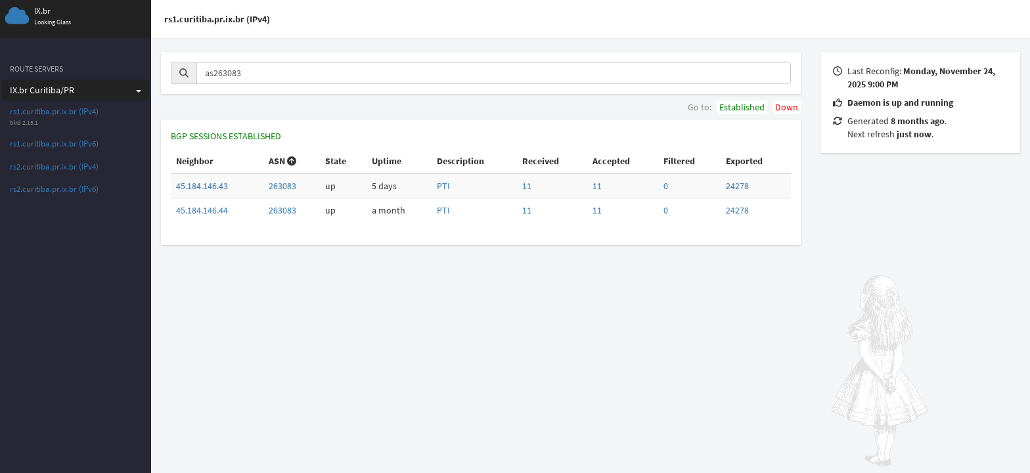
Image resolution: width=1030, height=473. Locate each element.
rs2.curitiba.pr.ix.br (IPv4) (54, 166)
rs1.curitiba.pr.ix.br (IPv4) (54, 111)
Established (742, 107)
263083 (282, 186)
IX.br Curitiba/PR (75, 90)
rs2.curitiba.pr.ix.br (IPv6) (54, 188)
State (335, 161)
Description (460, 161)
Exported (744, 161)
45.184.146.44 (202, 210)
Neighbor (194, 161)
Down (786, 107)
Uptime (386, 161)
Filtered (679, 161)
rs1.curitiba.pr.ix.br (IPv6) (54, 143)
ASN (282, 161)
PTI (443, 186)
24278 (737, 186)
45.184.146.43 (202, 186)
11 (526, 186)
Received (540, 161)
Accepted (611, 161)
